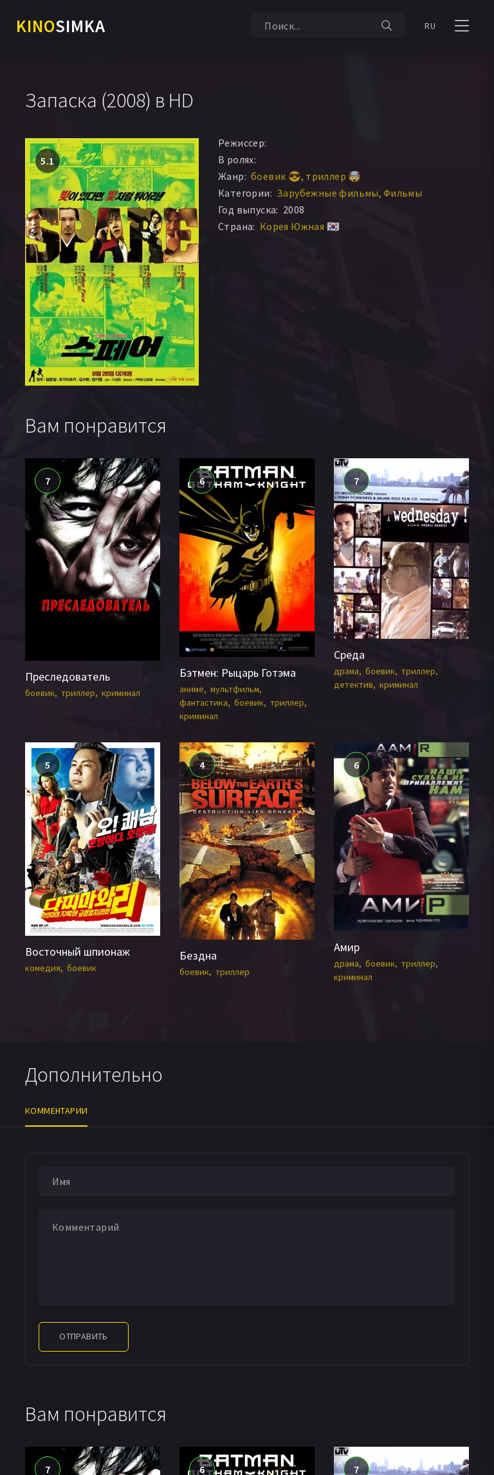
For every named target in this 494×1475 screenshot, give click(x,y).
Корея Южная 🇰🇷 (300, 226)
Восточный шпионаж (77, 951)
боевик (40, 693)
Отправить (83, 1336)
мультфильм (234, 689)
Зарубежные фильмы (328, 192)
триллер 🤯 (333, 176)
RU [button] (430, 25)
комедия (42, 968)
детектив (353, 684)
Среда (349, 654)
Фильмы (402, 192)
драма (346, 671)
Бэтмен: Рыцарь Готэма (237, 672)
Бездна (198, 955)
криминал (121, 693)
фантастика (203, 702)
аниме (191, 689)
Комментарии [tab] (56, 1110)
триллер (78, 693)
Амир (347, 947)
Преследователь (67, 676)
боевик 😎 (276, 176)
